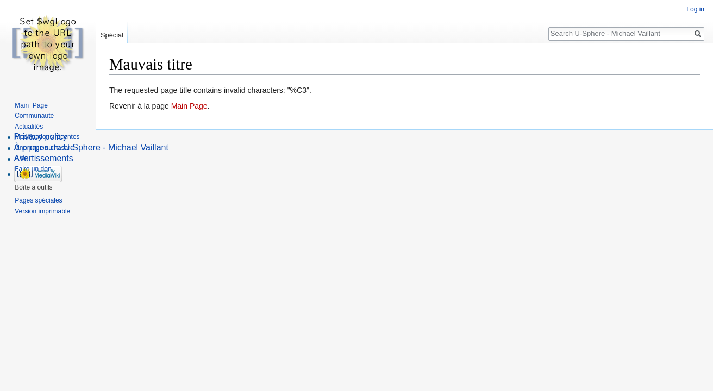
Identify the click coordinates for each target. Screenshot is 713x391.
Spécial (112, 35)
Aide (21, 158)
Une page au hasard (44, 148)
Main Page (189, 106)
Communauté (34, 115)
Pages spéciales (38, 200)
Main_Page (31, 105)
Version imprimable (42, 211)
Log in (695, 9)
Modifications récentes (47, 137)
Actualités (29, 126)
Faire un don (33, 169)
